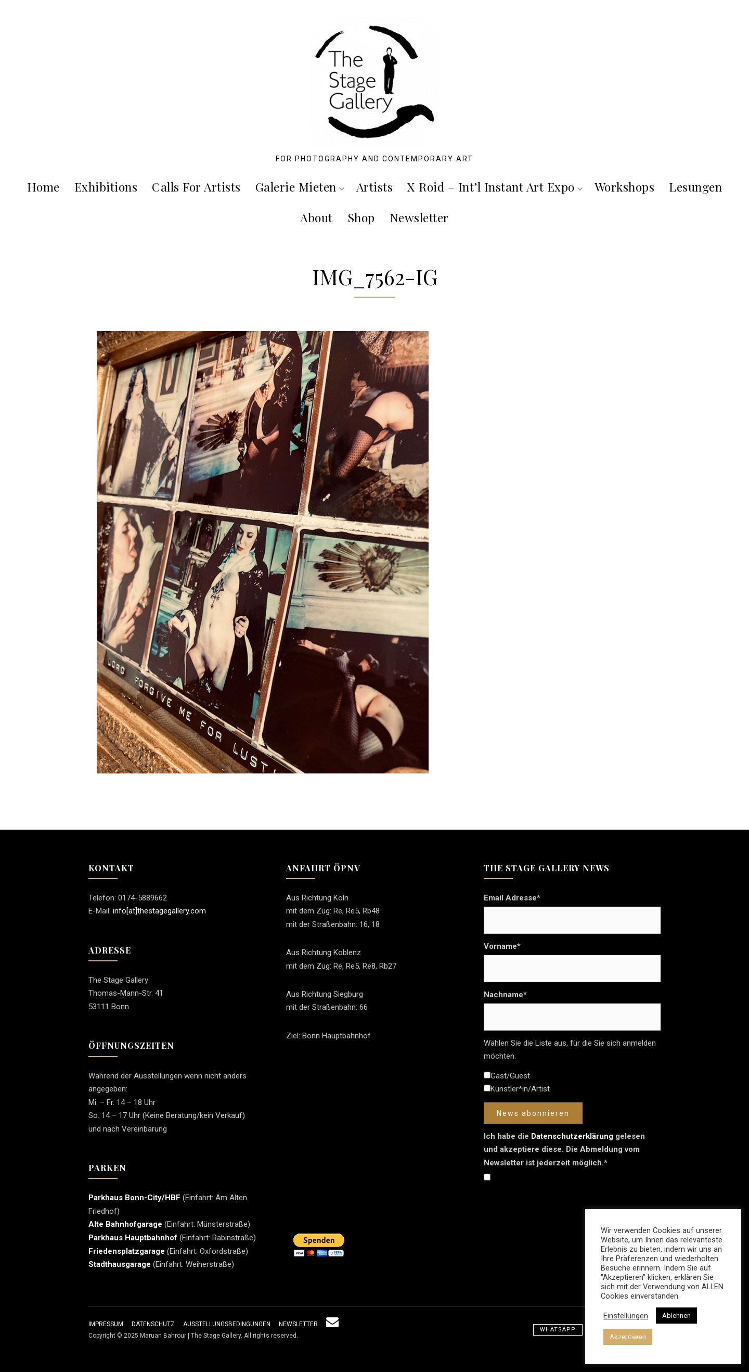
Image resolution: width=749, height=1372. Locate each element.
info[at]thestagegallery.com (159, 911)
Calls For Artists (196, 187)
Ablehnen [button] (676, 1315)
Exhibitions (106, 187)
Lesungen (695, 187)
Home (43, 187)
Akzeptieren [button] (628, 1337)
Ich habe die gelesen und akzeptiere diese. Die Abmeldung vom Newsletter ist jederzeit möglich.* (564, 1149)
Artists (374, 187)
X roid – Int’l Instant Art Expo (495, 187)
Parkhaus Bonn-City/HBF (134, 1197)
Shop (361, 217)
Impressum (105, 1324)
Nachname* (505, 994)
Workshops (625, 187)
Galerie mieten (299, 187)
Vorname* (502, 946)
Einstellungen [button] (625, 1315)
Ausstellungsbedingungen (226, 1324)
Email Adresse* (512, 898)
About (316, 217)
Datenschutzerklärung (572, 1136)
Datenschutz (153, 1324)
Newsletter (419, 217)
